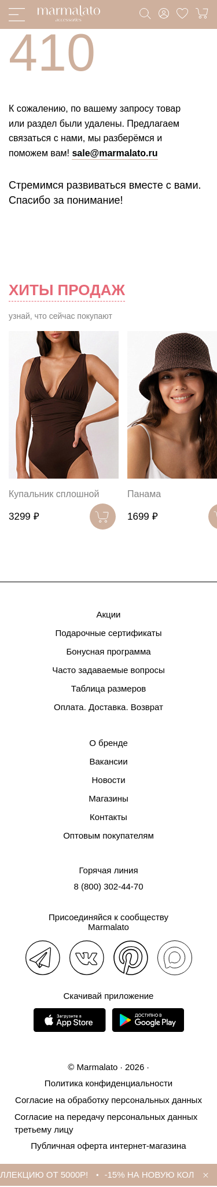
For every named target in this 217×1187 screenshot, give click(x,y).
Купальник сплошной (54, 494)
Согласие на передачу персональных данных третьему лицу (105, 1123)
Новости (108, 780)
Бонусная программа (108, 651)
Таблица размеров (108, 688)
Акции (109, 614)
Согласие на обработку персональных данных (108, 1100)
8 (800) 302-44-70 (108, 886)
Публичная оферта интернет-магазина (108, 1146)
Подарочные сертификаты (108, 633)
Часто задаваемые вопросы (108, 670)
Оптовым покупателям (108, 835)
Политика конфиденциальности (108, 1083)
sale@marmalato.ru (114, 153)
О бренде (108, 743)
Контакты (108, 817)
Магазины (108, 798)
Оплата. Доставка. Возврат (108, 707)
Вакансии (108, 761)
